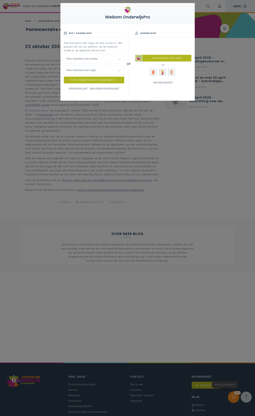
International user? (78, 88)
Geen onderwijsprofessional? (104, 88)
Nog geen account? (163, 82)
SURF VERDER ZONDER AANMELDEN (94, 79)
